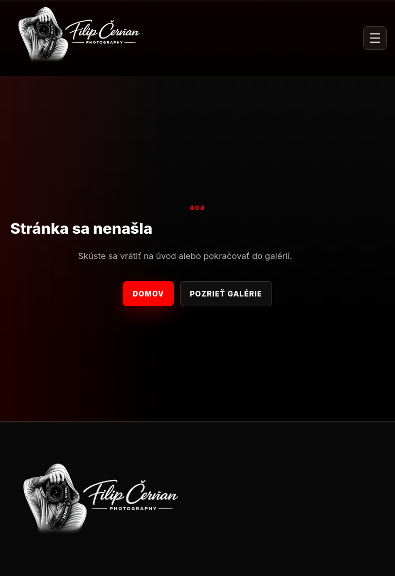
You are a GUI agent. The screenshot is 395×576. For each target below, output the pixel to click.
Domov (148, 293)
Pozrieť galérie (226, 293)
